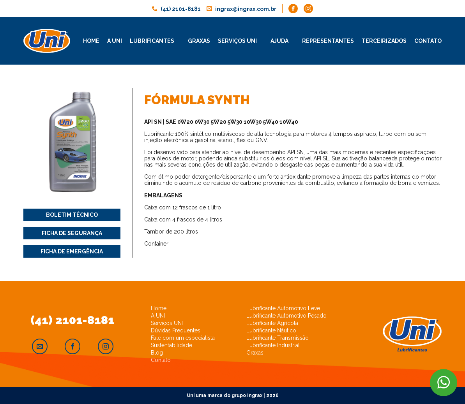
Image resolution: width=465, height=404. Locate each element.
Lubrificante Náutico (271, 330)
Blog (157, 353)
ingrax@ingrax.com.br (245, 9)
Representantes (328, 41)
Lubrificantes (152, 41)
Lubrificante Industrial (273, 345)
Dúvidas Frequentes (175, 330)
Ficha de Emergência (72, 251)
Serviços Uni (237, 41)
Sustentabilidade (171, 345)
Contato (428, 41)
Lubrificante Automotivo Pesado (286, 316)
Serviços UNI (167, 323)
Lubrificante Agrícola (272, 323)
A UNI (158, 316)
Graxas (199, 41)
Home (91, 41)
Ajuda (279, 41)
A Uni (114, 41)
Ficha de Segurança (72, 233)
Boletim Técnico (72, 215)
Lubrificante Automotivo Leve (283, 308)
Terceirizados (384, 41)
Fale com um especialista (183, 338)
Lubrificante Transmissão (277, 338)
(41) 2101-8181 (181, 9)
